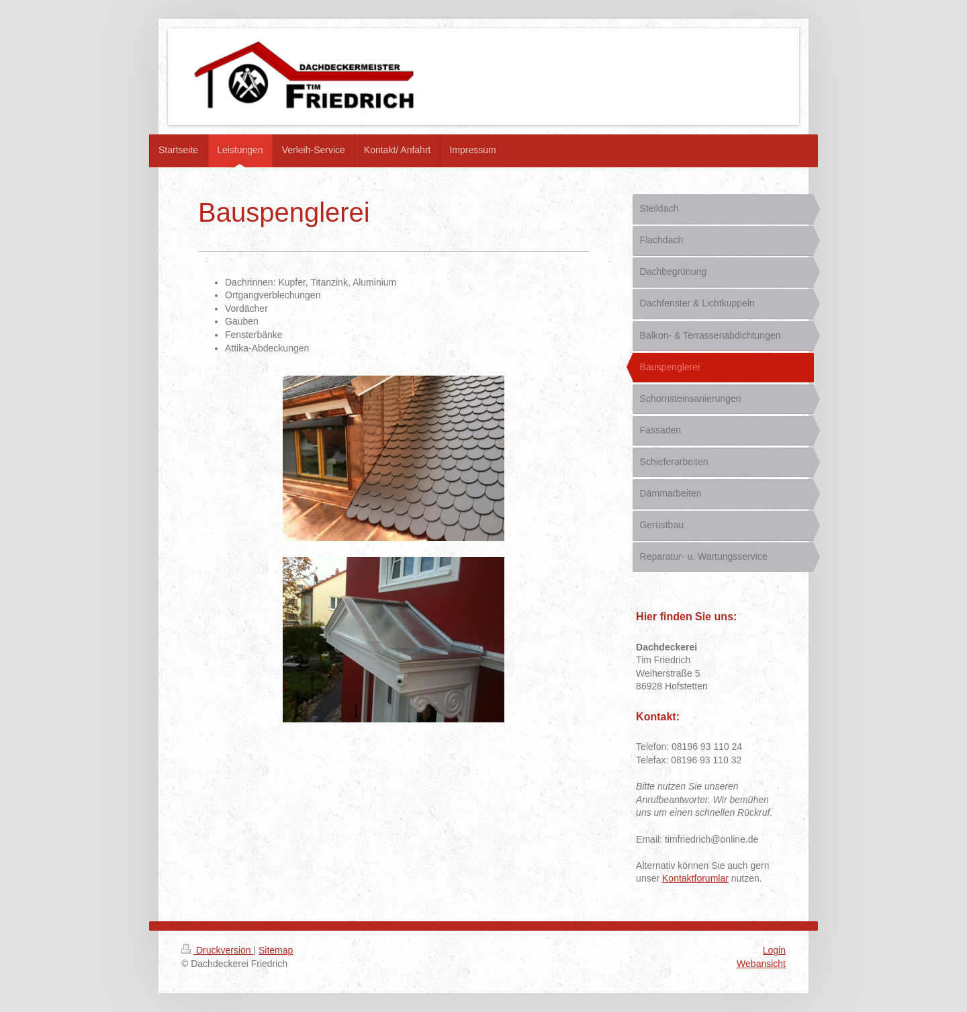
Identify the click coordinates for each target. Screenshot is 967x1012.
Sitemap (276, 950)
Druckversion (217, 950)
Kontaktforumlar (695, 878)
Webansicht (761, 963)
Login (774, 950)
